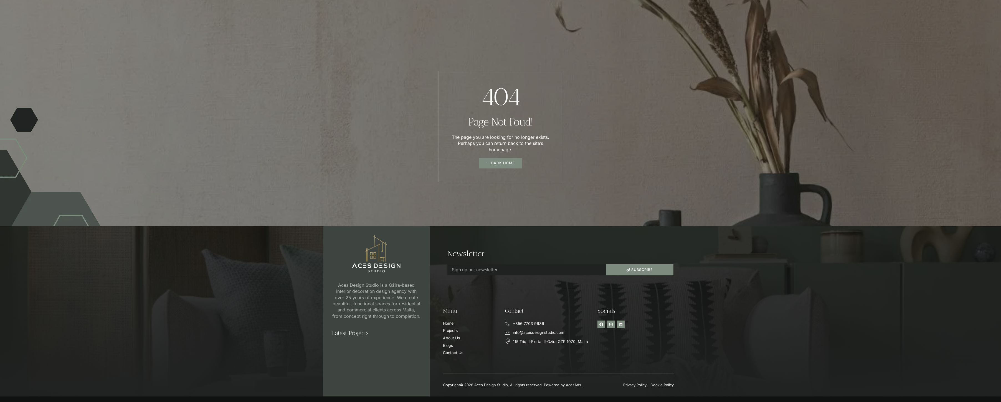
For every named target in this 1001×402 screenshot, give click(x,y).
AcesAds (573, 385)
